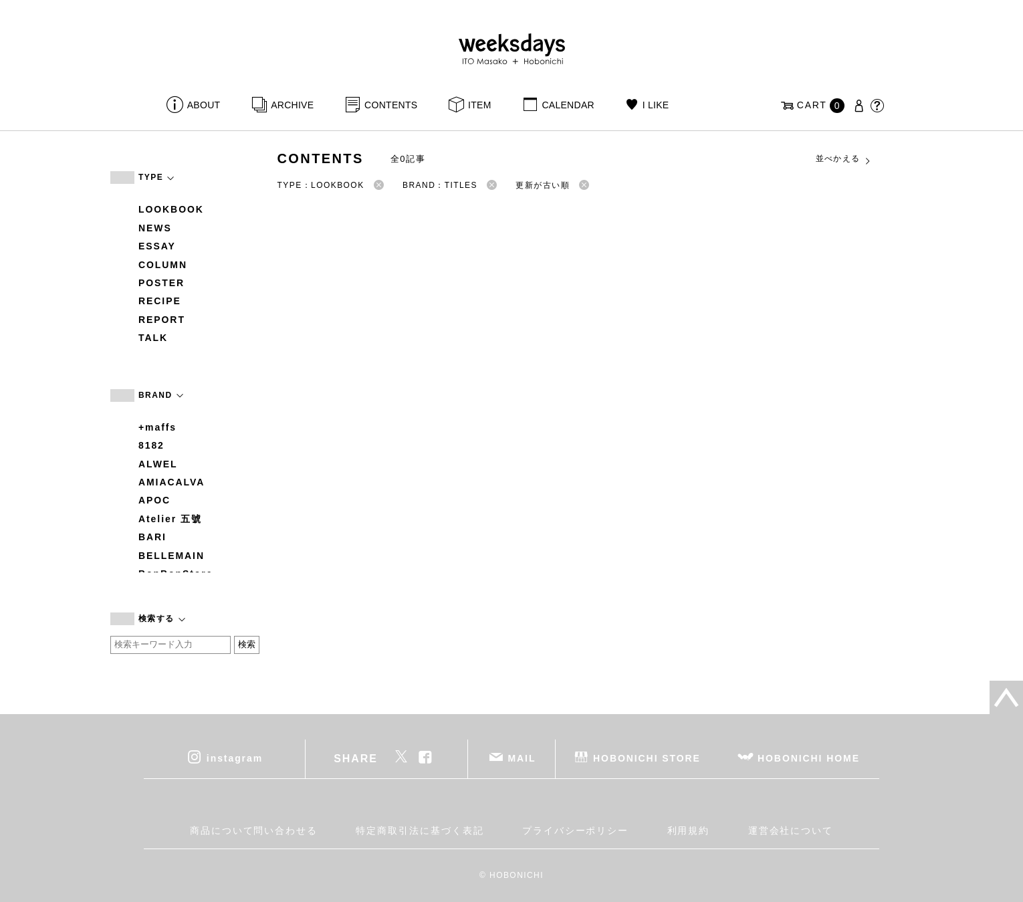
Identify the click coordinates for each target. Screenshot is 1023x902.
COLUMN (162, 264)
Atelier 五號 (170, 519)
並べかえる (844, 159)
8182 (151, 445)
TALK (153, 337)
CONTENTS (390, 105)
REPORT (161, 319)
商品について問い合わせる (254, 830)
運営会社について (790, 830)
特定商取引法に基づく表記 (419, 830)
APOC (154, 500)
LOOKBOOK (171, 209)
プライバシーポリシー (575, 830)
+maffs (157, 427)
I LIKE (656, 105)
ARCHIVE (292, 105)
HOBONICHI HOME (809, 757)
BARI (152, 537)
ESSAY (157, 246)
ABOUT (204, 105)
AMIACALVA (171, 482)
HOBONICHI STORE (647, 757)
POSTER (161, 282)
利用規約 (688, 830)
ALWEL (158, 464)
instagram (235, 757)
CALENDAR (568, 105)
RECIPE (159, 301)
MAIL (522, 757)
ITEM (479, 105)
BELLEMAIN (171, 555)
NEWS (155, 228)
